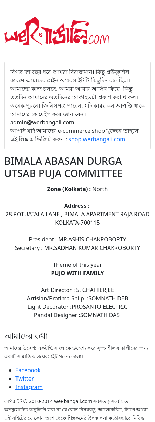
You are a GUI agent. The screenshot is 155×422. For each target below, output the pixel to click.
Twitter (24, 378)
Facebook (28, 370)
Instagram (29, 387)
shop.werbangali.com (96, 139)
